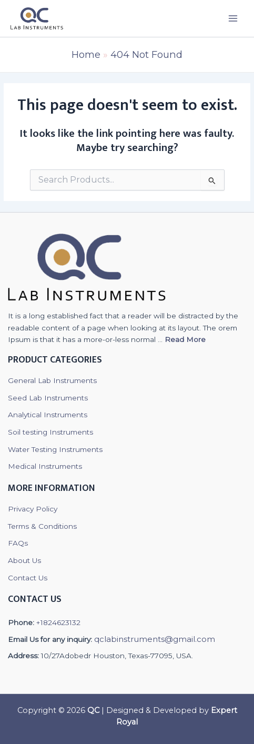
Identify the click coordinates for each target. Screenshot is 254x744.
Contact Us (27, 578)
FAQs (18, 543)
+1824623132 (58, 622)
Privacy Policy (32, 509)
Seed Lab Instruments (48, 398)
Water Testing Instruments (55, 449)
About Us (24, 560)
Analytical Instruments (47, 414)
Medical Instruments (45, 466)
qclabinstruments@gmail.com (154, 639)
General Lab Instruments (52, 380)
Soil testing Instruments (50, 432)
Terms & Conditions (42, 526)
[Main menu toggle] (233, 18)
